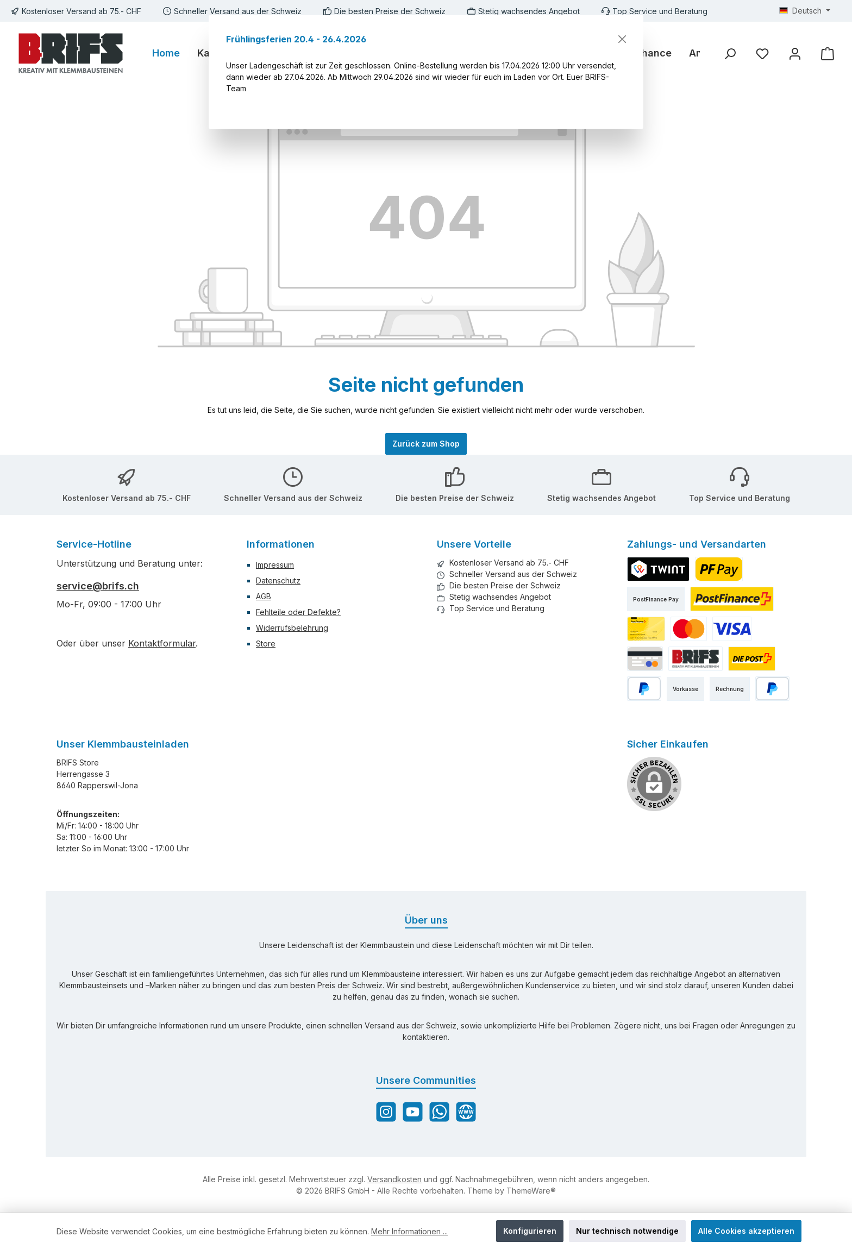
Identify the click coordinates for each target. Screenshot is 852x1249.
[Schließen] (622, 39)
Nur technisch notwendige (627, 1230)
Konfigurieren (529, 1230)
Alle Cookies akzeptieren (746, 1230)
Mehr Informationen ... (409, 1231)
